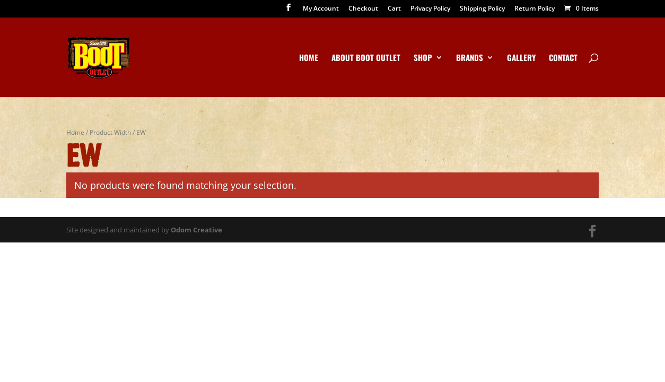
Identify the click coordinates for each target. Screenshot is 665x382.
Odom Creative (196, 230)
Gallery (521, 58)
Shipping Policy (482, 9)
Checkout (363, 9)
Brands (469, 58)
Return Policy (534, 9)
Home (308, 58)
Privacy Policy (430, 9)
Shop (423, 58)
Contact (563, 58)
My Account (321, 9)
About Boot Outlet (365, 58)
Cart (394, 9)
